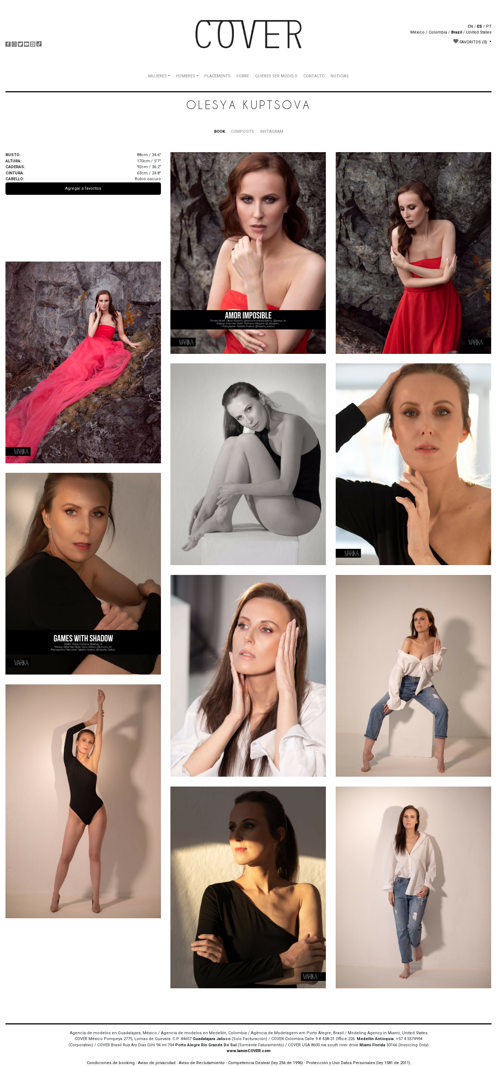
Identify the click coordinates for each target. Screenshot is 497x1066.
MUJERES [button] (157, 76)
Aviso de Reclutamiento (202, 1063)
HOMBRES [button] (185, 76)
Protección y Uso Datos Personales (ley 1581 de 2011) (358, 1063)
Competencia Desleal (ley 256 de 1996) (266, 1063)
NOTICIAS (340, 76)
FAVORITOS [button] (470, 42)
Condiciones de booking (111, 1063)
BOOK (219, 131)
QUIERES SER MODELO (276, 76)
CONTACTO (314, 76)
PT (489, 26)
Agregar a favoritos (83, 188)
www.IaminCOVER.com (248, 1050)
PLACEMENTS (217, 76)
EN (470, 26)
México (417, 32)
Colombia (438, 32)
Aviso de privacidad (156, 1063)
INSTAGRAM (271, 131)
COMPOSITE (242, 131)
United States (479, 32)
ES (479, 26)
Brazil (456, 32)
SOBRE (242, 76)
